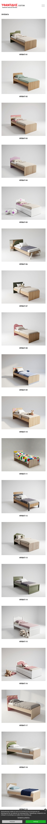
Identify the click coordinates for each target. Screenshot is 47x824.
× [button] (45, 810)
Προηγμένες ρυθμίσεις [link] (23, 817)
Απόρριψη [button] (12, 821)
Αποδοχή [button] (35, 821)
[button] (44, 6)
